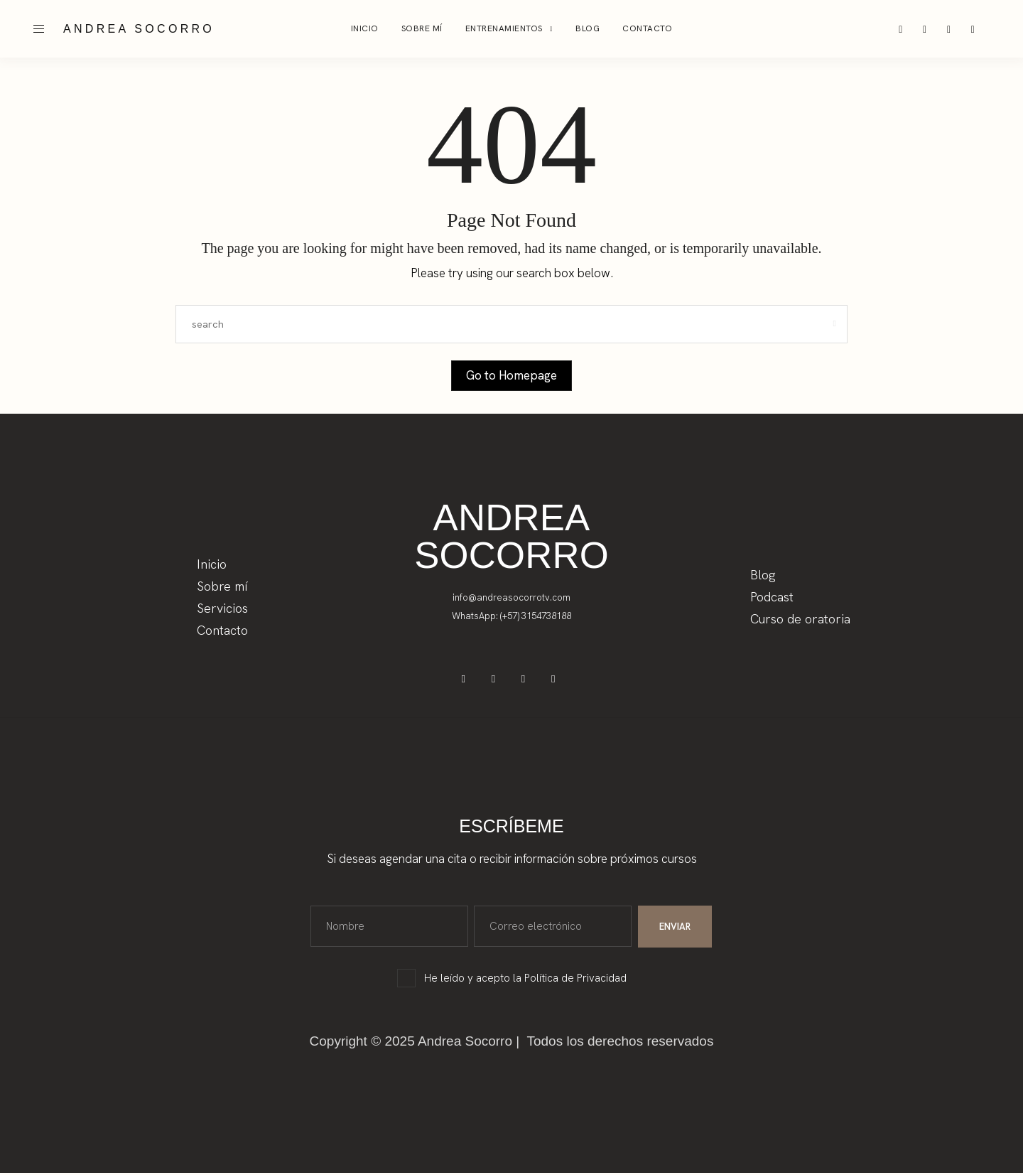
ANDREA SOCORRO (139, 29)
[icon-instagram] (901, 29)
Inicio (365, 28)
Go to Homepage (511, 375)
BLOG (587, 28)
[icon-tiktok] (951, 29)
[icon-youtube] (976, 29)
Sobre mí (422, 28)
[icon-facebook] (926, 29)
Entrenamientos (504, 28)
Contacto (647, 28)
